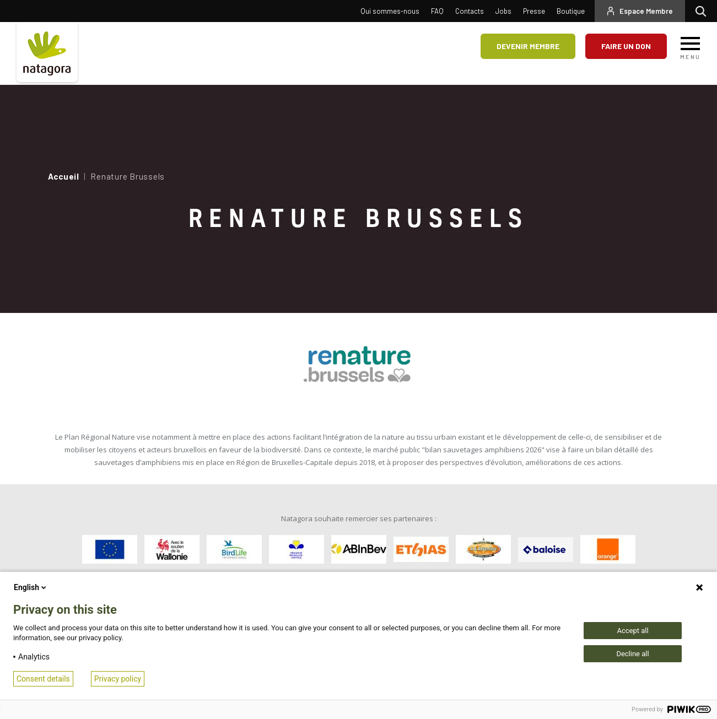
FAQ (437, 11)
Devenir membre (528, 46)
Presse (534, 11)
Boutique (571, 11)
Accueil (63, 176)
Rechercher (703, 11)
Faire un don (626, 46)
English (31, 587)
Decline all (632, 654)
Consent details (43, 678)
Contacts (469, 11)
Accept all (632, 630)
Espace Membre (646, 11)
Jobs (503, 11)
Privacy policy (117, 678)
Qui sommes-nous (389, 11)
